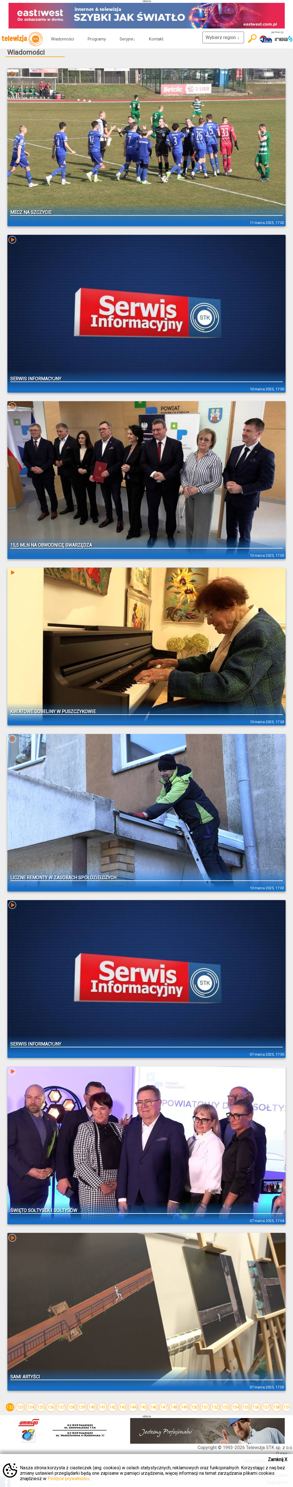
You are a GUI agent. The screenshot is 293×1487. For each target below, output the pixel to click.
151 (204, 1407)
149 (184, 1407)
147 (163, 1407)
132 (10, 1407)
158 (276, 1407)
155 (245, 1407)
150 (194, 1407)
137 (61, 1407)
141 (102, 1407)
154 (235, 1407)
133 (20, 1407)
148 (174, 1407)
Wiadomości (62, 39)
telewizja (22, 39)
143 (122, 1407)
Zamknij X (277, 1459)
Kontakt (156, 39)
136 (51, 1407)
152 (215, 1407)
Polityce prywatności (68, 1478)
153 (225, 1407)
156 (256, 1407)
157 (266, 1407)
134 (30, 1407)
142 (112, 1407)
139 (81, 1407)
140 (92, 1407)
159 (286, 1407)
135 (40, 1407)
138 (71, 1407)
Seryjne (127, 39)
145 (143, 1407)
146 (153, 1407)
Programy (97, 39)
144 (133, 1407)
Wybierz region (223, 37)
